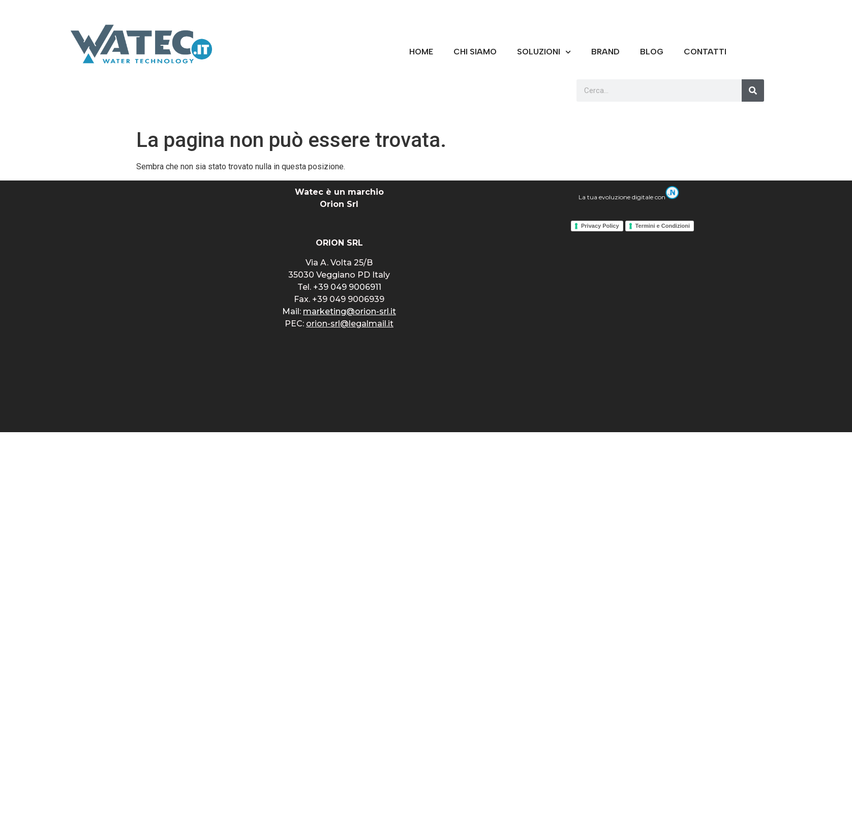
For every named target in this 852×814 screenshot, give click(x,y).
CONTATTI (705, 51)
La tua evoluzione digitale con (629, 197)
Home (421, 51)
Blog (651, 51)
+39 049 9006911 (347, 287)
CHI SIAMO (475, 51)
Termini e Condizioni (662, 226)
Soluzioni (544, 52)
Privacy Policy (600, 226)
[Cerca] (753, 90)
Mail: (339, 311)
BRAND (605, 51)
